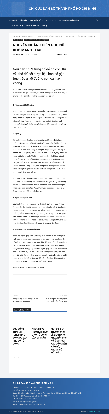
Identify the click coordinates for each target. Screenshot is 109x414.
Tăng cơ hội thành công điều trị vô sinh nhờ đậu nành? (25, 300)
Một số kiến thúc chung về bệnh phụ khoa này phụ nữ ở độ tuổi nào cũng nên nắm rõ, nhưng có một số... (59, 341)
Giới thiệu (23, 20)
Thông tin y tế (51, 20)
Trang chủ (13, 20)
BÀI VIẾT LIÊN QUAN (22, 310)
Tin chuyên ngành (36, 20)
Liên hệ (44, 26)
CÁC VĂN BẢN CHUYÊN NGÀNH (69, 20)
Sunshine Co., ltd (94, 412)
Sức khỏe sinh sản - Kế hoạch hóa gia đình (49, 36)
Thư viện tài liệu (18, 26)
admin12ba (19, 54)
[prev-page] (14, 357)
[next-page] (18, 357)
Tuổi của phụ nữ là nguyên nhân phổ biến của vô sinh (56, 300)
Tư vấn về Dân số (32, 26)
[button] (97, 20)
